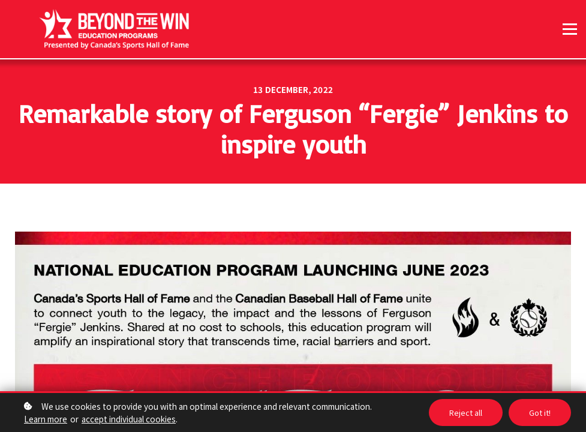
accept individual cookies (129, 419)
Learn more (45, 419)
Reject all (465, 412)
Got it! (540, 412)
